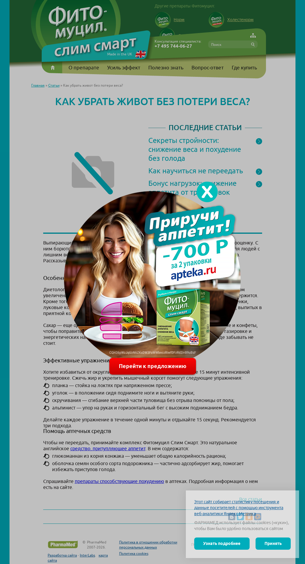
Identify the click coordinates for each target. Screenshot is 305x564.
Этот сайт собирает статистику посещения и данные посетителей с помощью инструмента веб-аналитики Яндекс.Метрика (238, 507)
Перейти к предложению (152, 366)
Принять (273, 543)
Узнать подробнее (221, 543)
